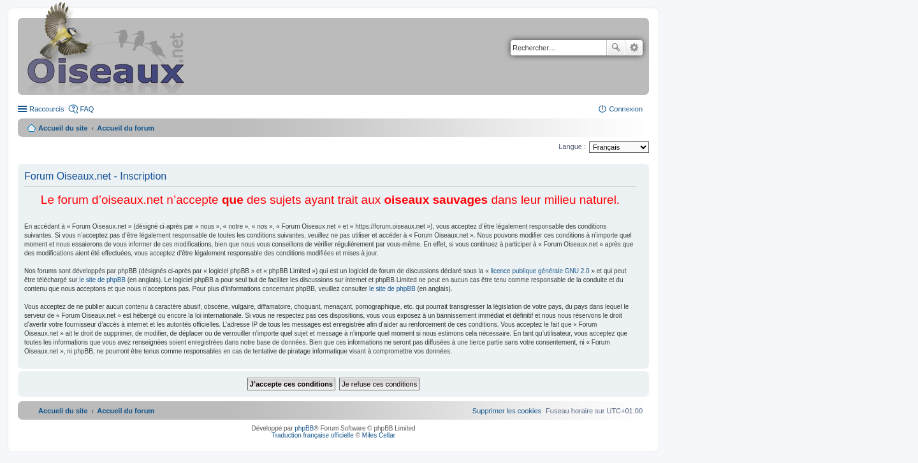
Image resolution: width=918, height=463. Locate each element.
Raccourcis (46, 109)
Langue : (572, 146)
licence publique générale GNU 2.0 (540, 270)
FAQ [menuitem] (87, 109)
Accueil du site (63, 128)
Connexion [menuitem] (626, 109)
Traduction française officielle (313, 435)
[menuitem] (506, 411)
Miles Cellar (378, 435)
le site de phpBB (102, 279)
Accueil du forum (125, 128)
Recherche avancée (634, 47)
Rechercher (615, 47)
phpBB (304, 428)
